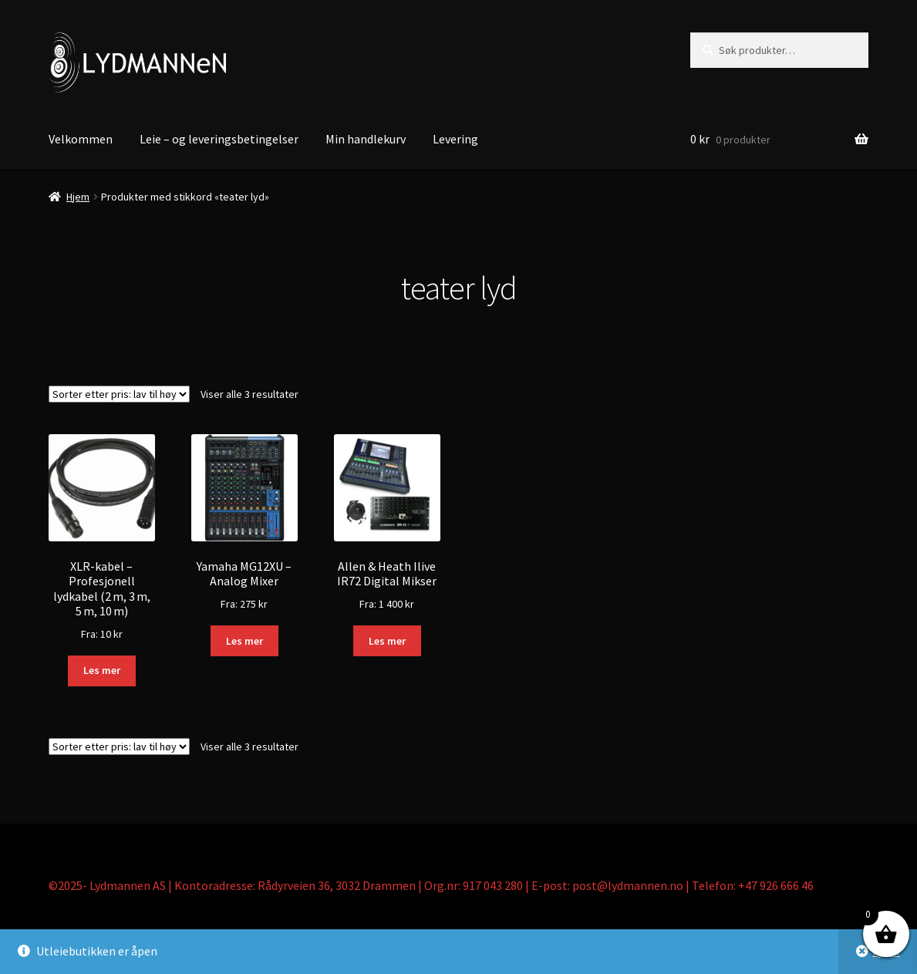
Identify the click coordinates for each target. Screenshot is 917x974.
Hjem (77, 197)
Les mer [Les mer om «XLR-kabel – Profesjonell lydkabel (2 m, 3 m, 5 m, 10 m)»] (101, 670)
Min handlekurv (365, 139)
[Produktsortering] (119, 394)
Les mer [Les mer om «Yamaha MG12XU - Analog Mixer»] (244, 641)
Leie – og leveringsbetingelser (219, 139)
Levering (455, 139)
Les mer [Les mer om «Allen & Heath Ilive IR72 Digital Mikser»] (387, 641)
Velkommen (81, 139)
